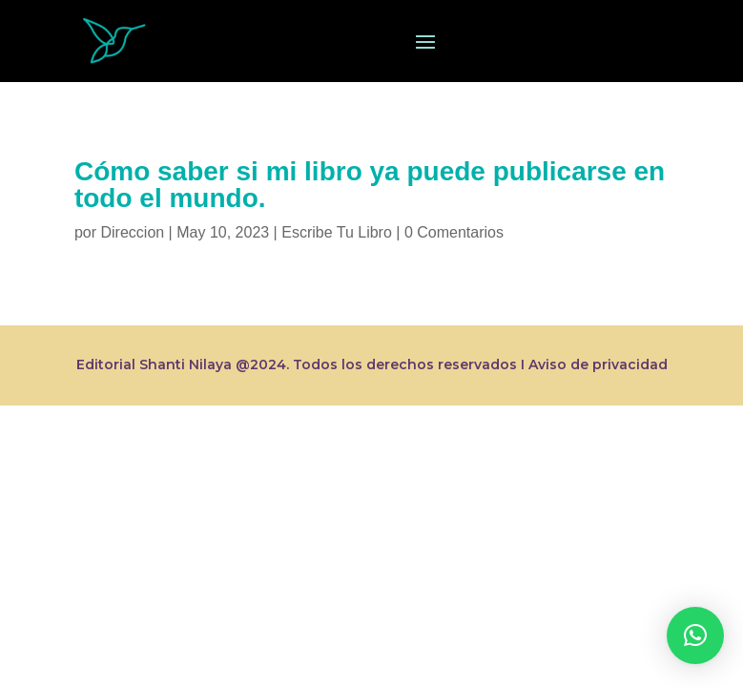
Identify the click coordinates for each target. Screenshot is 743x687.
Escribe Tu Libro (336, 232)
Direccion (132, 232)
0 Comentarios (454, 232)
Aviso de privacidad (598, 364)
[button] (695, 635)
